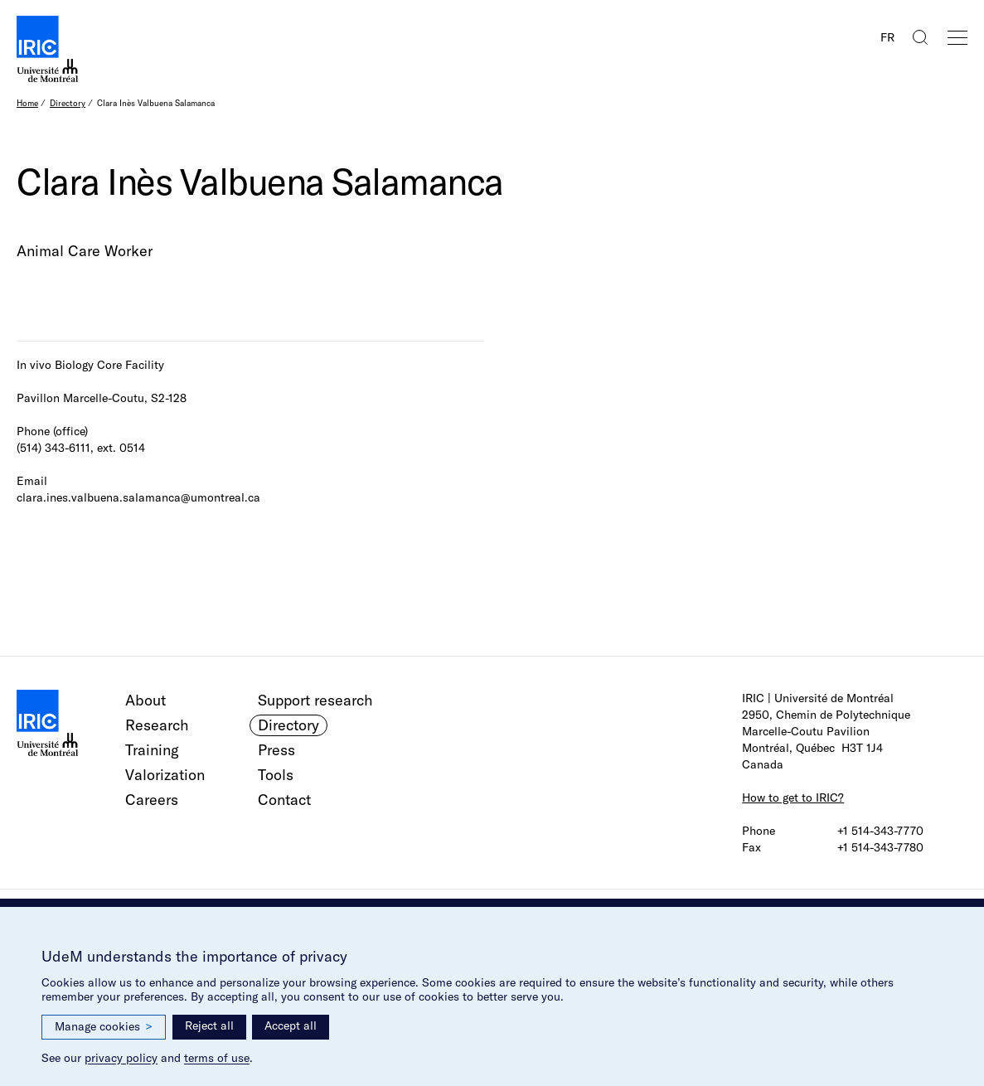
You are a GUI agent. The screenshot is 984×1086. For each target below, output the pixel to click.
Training (152, 749)
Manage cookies (104, 1027)
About (145, 700)
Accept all (290, 1025)
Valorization (165, 774)
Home (27, 103)
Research (157, 725)
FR (887, 37)
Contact (284, 799)
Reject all (209, 1025)
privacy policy (121, 1057)
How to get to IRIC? (793, 797)
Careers (151, 799)
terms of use (217, 1057)
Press (276, 749)
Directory (67, 103)
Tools (275, 774)
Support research (315, 700)
